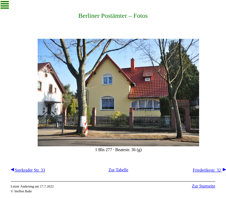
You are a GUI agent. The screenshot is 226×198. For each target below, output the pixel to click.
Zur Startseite (203, 186)
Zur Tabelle (118, 170)
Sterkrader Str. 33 (28, 170)
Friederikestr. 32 (209, 170)
